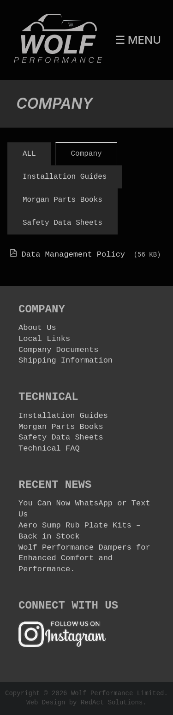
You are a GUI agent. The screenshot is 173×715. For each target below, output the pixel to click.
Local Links (44, 338)
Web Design (45, 702)
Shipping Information (65, 360)
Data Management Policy (76, 254)
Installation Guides (65, 177)
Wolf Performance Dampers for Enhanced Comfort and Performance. (84, 558)
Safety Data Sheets (62, 223)
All (29, 154)
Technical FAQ (49, 448)
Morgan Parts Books (62, 200)
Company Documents (58, 350)
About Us (37, 327)
